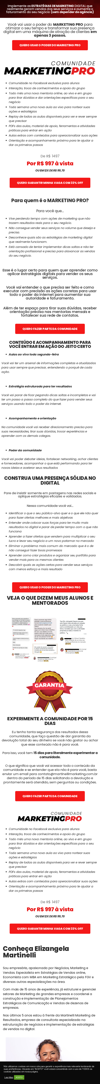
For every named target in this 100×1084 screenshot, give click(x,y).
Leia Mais (8, 1077)
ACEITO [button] (19, 1077)
